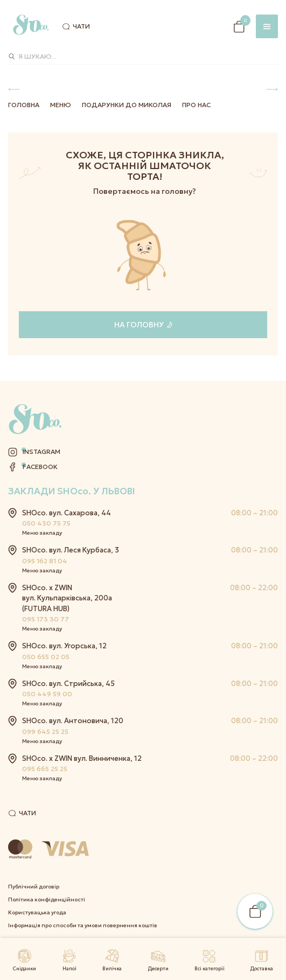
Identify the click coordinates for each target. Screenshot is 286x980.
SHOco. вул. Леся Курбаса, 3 (70, 550)
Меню (60, 105)
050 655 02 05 (45, 657)
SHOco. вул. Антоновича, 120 (72, 720)
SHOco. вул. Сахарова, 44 (66, 512)
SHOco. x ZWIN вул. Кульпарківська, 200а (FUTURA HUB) (67, 598)
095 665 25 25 (44, 769)
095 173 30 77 (45, 619)
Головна (23, 105)
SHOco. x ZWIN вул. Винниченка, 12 (82, 758)
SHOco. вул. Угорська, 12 (64, 645)
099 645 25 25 (45, 731)
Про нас (196, 105)
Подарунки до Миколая (126, 105)
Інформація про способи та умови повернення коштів (82, 925)
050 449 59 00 (47, 694)
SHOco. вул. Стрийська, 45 (68, 683)
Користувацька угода (37, 912)
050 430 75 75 (46, 523)
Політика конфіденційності (46, 899)
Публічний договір (33, 886)
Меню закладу (42, 532)
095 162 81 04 (44, 561)
